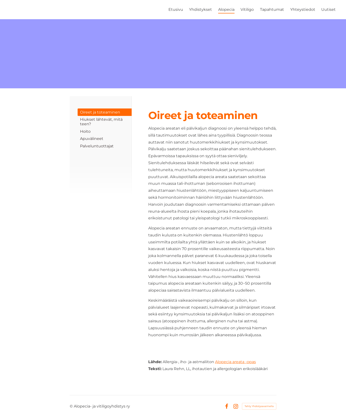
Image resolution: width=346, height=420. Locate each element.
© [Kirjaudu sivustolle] (72, 406)
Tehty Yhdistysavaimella (259, 406)
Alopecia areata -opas (235, 362)
